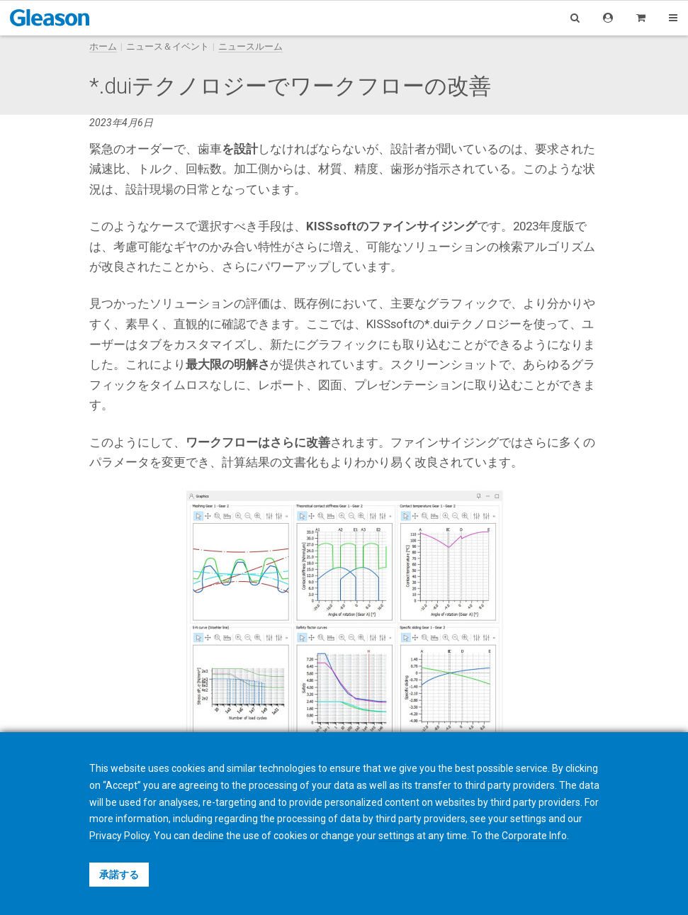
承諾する (119, 874)
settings (396, 835)
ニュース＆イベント (167, 46)
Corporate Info (534, 835)
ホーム (103, 46)
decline (208, 835)
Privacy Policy (119, 835)
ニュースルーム (250, 46)
